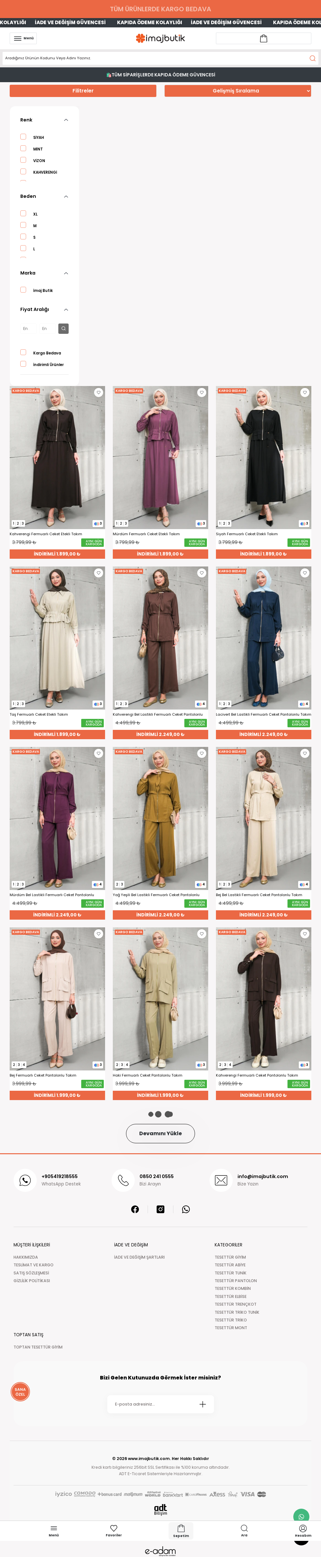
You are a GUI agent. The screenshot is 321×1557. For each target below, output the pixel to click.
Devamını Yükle (160, 1133)
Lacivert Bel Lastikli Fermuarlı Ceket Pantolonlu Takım (263, 714)
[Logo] (160, 38)
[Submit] (202, 1404)
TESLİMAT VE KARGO (34, 1265)
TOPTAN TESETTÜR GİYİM (38, 1347)
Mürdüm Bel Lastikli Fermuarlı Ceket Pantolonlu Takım (52, 895)
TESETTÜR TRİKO (231, 1320)
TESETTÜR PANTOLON (236, 1280)
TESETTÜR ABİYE (230, 1265)
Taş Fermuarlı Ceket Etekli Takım (39, 714)
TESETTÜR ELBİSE (231, 1296)
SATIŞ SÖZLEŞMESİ (31, 1273)
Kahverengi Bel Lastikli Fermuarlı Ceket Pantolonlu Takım (158, 714)
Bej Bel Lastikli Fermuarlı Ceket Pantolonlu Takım (259, 895)
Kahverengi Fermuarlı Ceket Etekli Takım (46, 534)
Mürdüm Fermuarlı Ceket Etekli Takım (146, 534)
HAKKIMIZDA (26, 1257)
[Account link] (263, 38)
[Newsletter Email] (160, 1404)
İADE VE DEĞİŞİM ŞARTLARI (139, 1257)
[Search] (160, 58)
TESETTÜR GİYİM (230, 1257)
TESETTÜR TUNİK (231, 1273)
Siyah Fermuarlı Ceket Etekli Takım (247, 534)
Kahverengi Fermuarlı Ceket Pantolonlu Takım (257, 1075)
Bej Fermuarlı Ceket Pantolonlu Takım (43, 1075)
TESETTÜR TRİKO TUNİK (237, 1312)
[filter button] (63, 329)
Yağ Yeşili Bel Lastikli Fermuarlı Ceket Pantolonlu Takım (156, 895)
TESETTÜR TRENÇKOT (236, 1304)
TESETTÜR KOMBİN (233, 1288)
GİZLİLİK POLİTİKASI (32, 1280)
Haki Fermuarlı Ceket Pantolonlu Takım (147, 1075)
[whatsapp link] (301, 1517)
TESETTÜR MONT (231, 1327)
